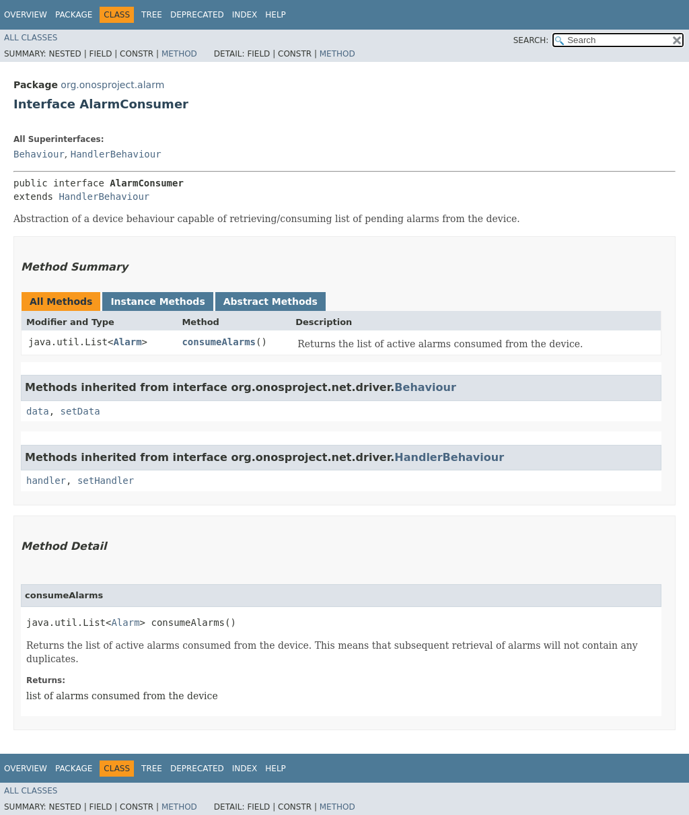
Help (275, 15)
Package (73, 15)
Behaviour (39, 154)
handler (46, 480)
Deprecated (197, 15)
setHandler (105, 480)
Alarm (127, 341)
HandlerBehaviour (116, 154)
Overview (25, 15)
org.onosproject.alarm (112, 84)
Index (245, 15)
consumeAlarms (219, 341)
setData (80, 411)
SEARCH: (531, 40)
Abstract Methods (270, 301)
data (37, 411)
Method (179, 54)
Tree (151, 15)
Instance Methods (157, 301)
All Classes (30, 37)
